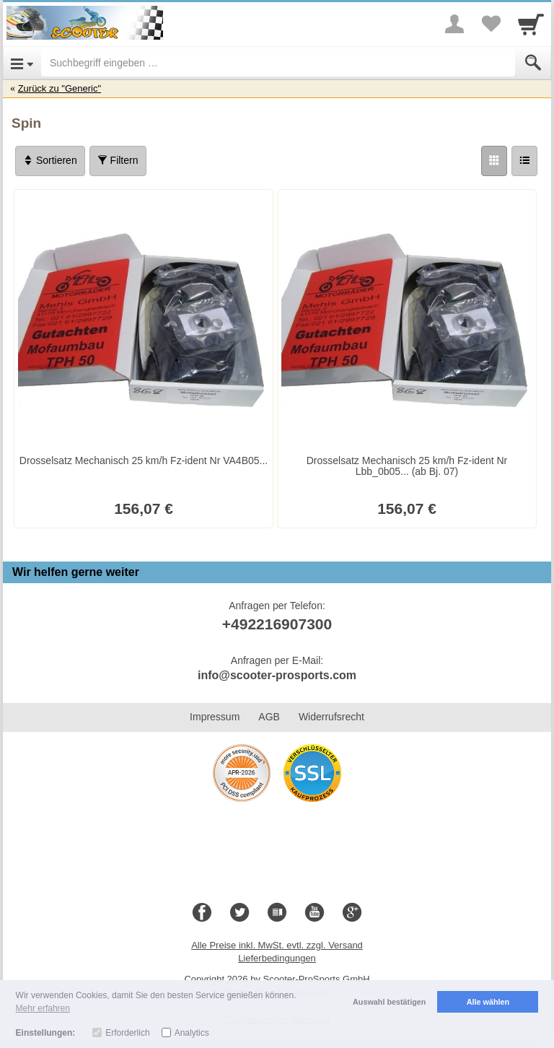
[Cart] (531, 24)
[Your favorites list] (490, 24)
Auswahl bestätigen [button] (389, 1001)
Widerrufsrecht (331, 716)
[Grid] (494, 161)
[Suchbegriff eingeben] (278, 63)
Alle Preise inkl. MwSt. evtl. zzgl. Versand (277, 945)
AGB (269, 716)
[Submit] (533, 62)
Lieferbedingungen (277, 958)
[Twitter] (239, 913)
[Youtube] (314, 913)
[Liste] (524, 161)
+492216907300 (277, 624)
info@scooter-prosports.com (277, 675)
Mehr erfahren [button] (43, 1008)
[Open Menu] (22, 63)
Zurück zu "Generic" (59, 88)
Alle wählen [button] (488, 1001)
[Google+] (352, 913)
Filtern (117, 160)
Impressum (214, 716)
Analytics (192, 1033)
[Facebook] (202, 913)
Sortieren (50, 160)
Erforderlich (127, 1033)
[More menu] (454, 24)
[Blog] (277, 913)
